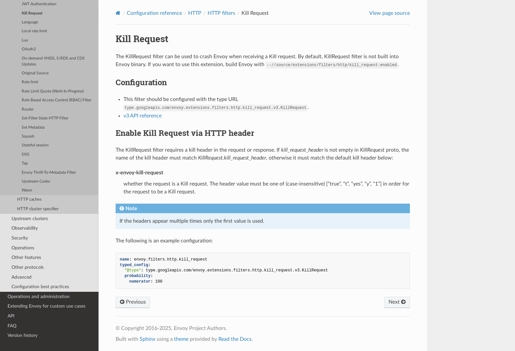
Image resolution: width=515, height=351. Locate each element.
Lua (25, 40)
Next (397, 302)
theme (181, 339)
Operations (22, 247)
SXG (26, 154)
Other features (26, 257)
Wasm (27, 190)
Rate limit (30, 82)
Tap (25, 163)
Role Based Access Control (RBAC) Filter (56, 100)
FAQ (12, 325)
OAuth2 (29, 49)
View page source (389, 13)
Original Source (35, 73)
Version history (22, 335)
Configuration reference (154, 13)
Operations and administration (39, 296)
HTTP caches (29, 199)
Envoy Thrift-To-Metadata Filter (49, 172)
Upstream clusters (29, 218)
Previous (133, 302)
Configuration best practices (40, 286)
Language (30, 22)
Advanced (21, 277)
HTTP (194, 13)
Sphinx (147, 339)
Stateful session (35, 145)
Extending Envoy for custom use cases (46, 306)
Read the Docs (235, 339)
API (11, 315)
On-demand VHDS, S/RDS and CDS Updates (53, 61)
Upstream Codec (36, 181)
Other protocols (27, 267)
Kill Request (32, 13)
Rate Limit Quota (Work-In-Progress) (53, 91)
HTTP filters (221, 13)
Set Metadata (33, 127)
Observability (24, 228)
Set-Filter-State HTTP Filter (45, 118)
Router (28, 109)
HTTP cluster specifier (38, 209)
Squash (28, 136)
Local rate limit (34, 31)
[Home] (118, 13)
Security (19, 238)
